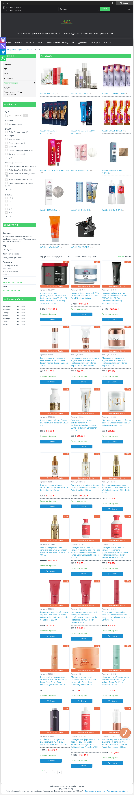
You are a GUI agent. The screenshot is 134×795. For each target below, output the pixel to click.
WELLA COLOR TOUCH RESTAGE (54, 170)
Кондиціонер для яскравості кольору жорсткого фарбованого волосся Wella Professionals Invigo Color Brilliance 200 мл (84, 617)
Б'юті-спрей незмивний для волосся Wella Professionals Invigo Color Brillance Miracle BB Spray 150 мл (116, 616)
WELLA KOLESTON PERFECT (48, 132)
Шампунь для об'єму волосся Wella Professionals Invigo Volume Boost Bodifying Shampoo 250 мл (115, 681)
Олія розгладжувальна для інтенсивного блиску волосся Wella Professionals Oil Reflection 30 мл (116, 489)
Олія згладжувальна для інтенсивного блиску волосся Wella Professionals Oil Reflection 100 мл (54, 551)
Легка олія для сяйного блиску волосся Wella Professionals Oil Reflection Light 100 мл (85, 487)
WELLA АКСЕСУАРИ (80, 247)
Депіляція (82, 42)
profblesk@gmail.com (11, 290)
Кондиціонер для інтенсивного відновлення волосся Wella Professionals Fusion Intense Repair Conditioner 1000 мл (116, 743)
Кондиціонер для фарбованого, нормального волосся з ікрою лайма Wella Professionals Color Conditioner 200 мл (54, 616)
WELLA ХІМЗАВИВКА (49, 247)
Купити (52, 320)
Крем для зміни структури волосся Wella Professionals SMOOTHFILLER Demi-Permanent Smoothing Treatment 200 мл (114, 298)
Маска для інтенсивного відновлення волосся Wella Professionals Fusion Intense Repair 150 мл (114, 362)
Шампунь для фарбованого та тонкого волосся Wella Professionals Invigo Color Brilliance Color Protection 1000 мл (85, 744)
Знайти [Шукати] (105, 9)
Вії (73, 42)
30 (54, 772)
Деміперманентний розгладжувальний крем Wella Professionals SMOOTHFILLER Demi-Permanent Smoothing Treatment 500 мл (54, 298)
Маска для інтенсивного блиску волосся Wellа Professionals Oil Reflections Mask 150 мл (116, 423)
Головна (7, 42)
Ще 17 (10, 158)
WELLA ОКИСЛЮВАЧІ (112, 210)
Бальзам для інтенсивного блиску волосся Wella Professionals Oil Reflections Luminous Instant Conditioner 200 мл (84, 425)
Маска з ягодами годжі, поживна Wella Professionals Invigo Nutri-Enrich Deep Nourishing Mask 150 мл (84, 681)
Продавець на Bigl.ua (67, 788)
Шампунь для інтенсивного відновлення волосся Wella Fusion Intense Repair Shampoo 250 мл (54, 362)
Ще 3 (10, 189)
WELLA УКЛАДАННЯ (80, 93)
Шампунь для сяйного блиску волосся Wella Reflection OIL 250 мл (55, 423)
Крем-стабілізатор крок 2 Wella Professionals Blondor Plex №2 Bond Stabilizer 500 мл (85, 295)
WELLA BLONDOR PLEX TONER (112, 171)
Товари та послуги (14, 50)
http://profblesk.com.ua (12, 282)
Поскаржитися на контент (95, 791)
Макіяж (18, 42)
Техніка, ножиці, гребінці (57, 42)
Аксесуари (95, 42)
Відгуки (7, 87)
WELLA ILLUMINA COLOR (113, 93)
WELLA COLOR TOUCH (112, 130)
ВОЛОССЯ (28, 50)
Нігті (40, 42)
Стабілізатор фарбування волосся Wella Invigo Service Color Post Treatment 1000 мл (53, 742)
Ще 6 (10, 216)
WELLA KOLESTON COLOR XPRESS (83, 132)
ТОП (5, 69)
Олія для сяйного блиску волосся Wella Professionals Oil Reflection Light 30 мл (54, 487)
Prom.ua (80, 786)
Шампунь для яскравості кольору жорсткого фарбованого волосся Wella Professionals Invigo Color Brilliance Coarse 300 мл (115, 552)
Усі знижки (8, 78)
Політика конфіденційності (117, 791)
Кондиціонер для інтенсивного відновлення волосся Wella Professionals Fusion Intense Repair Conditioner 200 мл (85, 362)
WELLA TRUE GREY (48, 210)
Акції (6, 73)
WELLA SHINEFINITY (80, 170)
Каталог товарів (11, 83)
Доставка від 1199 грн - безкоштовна (13, 93)
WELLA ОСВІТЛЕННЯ (80, 210)
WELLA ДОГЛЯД (47, 93)
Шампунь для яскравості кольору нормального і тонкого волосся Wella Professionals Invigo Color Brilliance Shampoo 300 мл (85, 552)
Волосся (30, 42)
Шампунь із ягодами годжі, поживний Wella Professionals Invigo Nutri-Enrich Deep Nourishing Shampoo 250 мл (53, 681)
